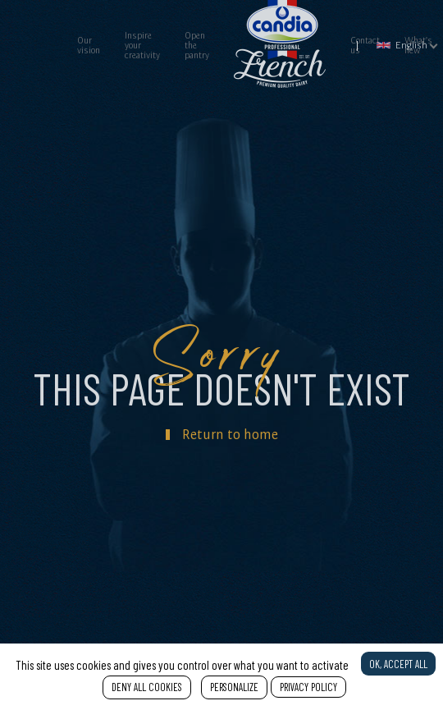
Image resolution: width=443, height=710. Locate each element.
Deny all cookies (147, 687)
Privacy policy (308, 687)
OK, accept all (398, 664)
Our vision (88, 45)
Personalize (234, 687)
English (402, 45)
